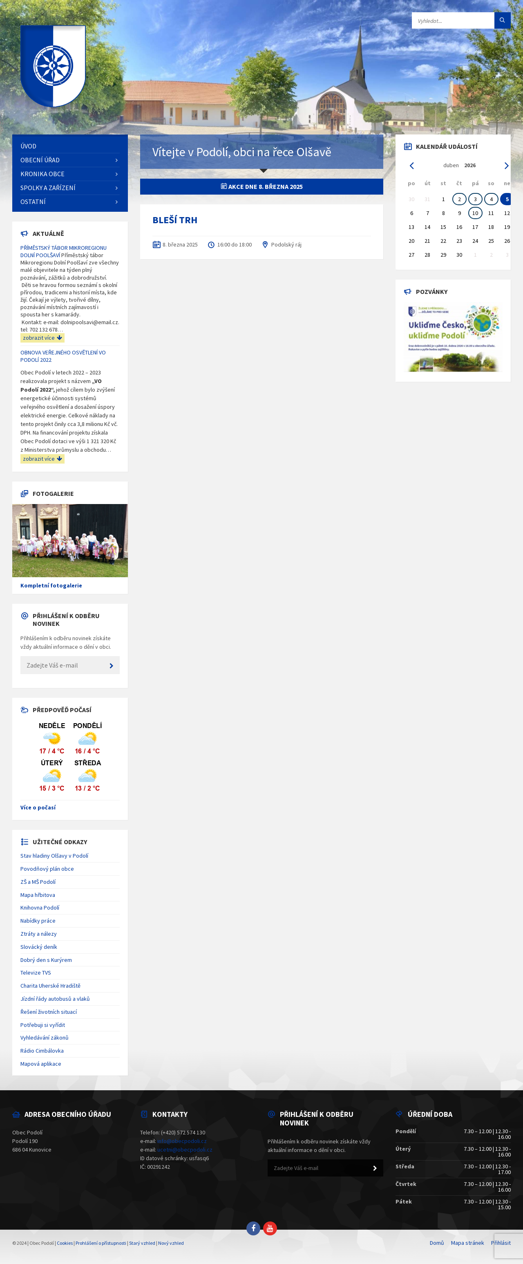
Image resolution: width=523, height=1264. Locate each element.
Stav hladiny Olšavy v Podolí (54, 855)
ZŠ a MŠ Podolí (38, 881)
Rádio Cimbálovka (42, 1050)
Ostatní (33, 201)
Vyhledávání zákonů (44, 1037)
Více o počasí (38, 807)
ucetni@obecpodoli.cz (184, 1149)
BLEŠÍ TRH (174, 219)
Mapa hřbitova (37, 895)
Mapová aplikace (40, 1063)
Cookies (65, 1243)
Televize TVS (35, 972)
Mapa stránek (467, 1242)
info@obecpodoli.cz (182, 1141)
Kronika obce (42, 174)
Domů (437, 1242)
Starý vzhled (142, 1243)
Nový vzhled (171, 1243)
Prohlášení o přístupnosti (101, 1243)
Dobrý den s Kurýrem (46, 960)
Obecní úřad (40, 160)
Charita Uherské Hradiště (50, 985)
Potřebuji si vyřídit (42, 1025)
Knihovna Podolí (39, 907)
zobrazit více (42, 337)
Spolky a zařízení (48, 188)
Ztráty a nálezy (38, 933)
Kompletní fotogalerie (51, 585)
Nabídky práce (38, 920)
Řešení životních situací (48, 1011)
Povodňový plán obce (47, 868)
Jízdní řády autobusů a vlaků (55, 998)
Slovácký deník (38, 946)
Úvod (28, 146)
